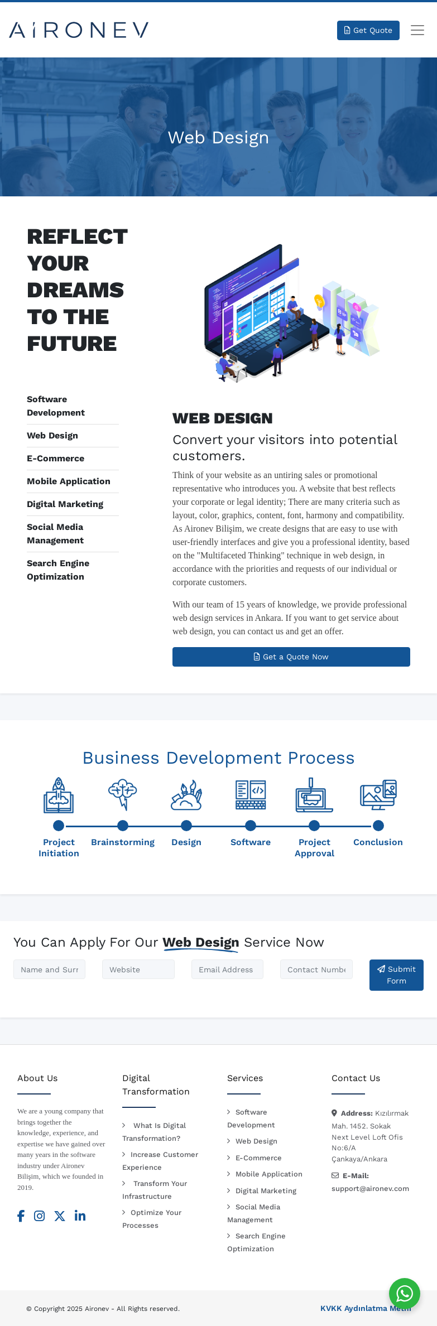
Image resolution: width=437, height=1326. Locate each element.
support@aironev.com (370, 1188)
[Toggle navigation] (417, 30)
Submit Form (396, 975)
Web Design (52, 435)
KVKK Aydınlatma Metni (365, 1308)
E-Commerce (55, 458)
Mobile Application (69, 481)
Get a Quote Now (291, 656)
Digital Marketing (65, 504)
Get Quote (368, 30)
